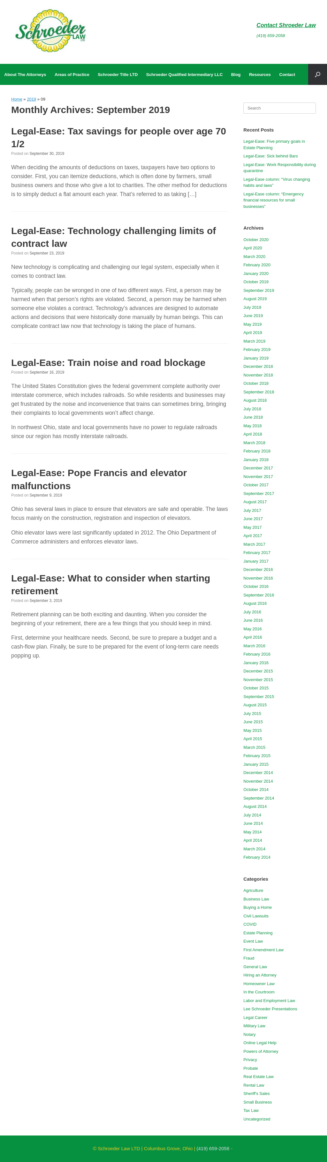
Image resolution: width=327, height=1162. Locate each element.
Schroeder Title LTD (118, 74)
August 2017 (255, 501)
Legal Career (255, 1017)
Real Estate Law (258, 1076)
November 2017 (258, 476)
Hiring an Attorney (259, 975)
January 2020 (256, 273)
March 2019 (254, 341)
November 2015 (258, 679)
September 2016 (258, 595)
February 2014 (256, 857)
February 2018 (256, 451)
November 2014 (258, 781)
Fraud (248, 958)
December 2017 (258, 468)
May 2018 (252, 425)
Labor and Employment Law (269, 1000)
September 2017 (258, 493)
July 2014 (252, 815)
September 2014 (258, 798)
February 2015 (256, 755)
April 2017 (252, 535)
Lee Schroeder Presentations (270, 1008)
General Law (255, 966)
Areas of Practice (72, 74)
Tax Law (251, 1110)
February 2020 (256, 264)
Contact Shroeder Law (286, 25)
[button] (317, 74)
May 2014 (252, 832)
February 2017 (256, 552)
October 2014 (256, 789)
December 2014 (258, 772)
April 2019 (252, 332)
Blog (236, 74)
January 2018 (256, 459)
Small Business (257, 1102)
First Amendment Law (263, 949)
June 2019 (253, 315)
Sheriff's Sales (256, 1093)
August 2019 (255, 298)
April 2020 (252, 248)
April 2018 (252, 434)
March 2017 (254, 544)
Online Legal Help (259, 1042)
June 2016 (253, 620)
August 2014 (255, 806)
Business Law (256, 899)
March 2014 (254, 849)
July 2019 (252, 307)
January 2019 (256, 358)
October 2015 (256, 688)
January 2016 (256, 662)
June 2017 (253, 518)
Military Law (254, 1025)
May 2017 (252, 527)
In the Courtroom (259, 992)
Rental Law (253, 1085)
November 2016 (258, 578)
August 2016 (255, 603)
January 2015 (256, 764)
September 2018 (258, 392)
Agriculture (253, 890)
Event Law (253, 941)
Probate (250, 1068)
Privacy (250, 1059)
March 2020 (254, 256)
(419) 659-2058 (270, 35)
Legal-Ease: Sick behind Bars (270, 156)
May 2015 (252, 730)
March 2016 (254, 645)
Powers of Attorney (260, 1051)
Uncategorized (256, 1119)
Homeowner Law (259, 983)
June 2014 (253, 823)
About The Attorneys (25, 74)
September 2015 (258, 696)
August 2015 (255, 705)
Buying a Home (257, 907)
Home (16, 99)
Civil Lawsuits (256, 916)
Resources (260, 74)
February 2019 (256, 349)
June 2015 (253, 721)
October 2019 (256, 281)
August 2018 (255, 400)
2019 (31, 99)
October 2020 (256, 239)
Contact (287, 74)
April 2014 (252, 840)
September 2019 (258, 290)
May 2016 (252, 629)
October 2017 (256, 484)
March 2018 (254, 442)
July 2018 (252, 408)
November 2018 (258, 375)
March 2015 (254, 747)
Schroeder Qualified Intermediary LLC (184, 74)
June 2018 (253, 417)
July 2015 (252, 713)
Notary (249, 1034)
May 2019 (252, 324)
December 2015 (258, 671)
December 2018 (258, 366)
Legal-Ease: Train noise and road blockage (108, 362)
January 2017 (256, 561)
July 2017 (252, 510)
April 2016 (252, 637)
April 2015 (252, 738)
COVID (249, 924)
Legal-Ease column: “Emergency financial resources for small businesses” (273, 200)
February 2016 (256, 654)
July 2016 (252, 612)
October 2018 (256, 383)
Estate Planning (257, 932)
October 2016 (256, 586)
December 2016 (258, 569)
